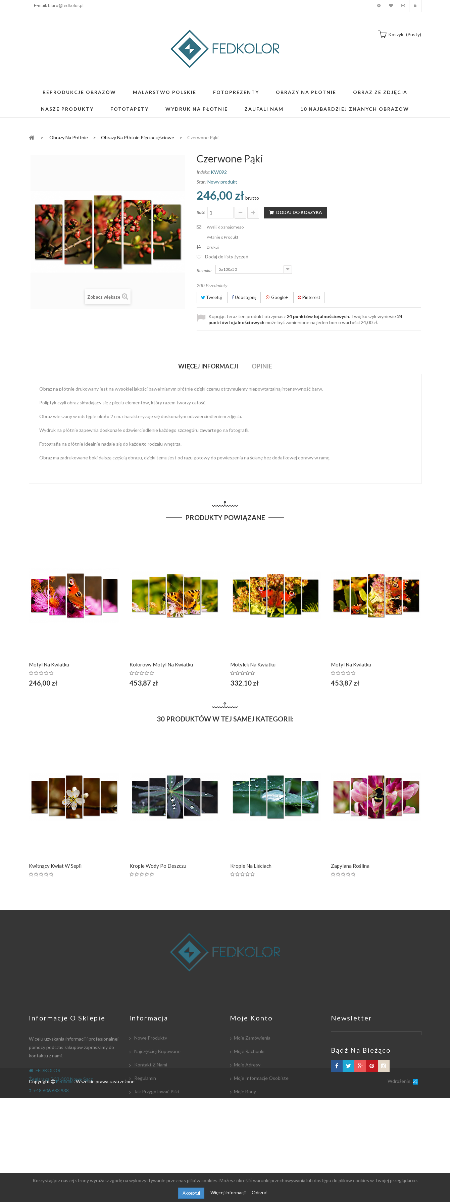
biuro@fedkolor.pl (66, 5)
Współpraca (146, 1105)
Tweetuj (211, 297)
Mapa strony (147, 1158)
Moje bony (245, 1091)
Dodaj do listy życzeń (226, 256)
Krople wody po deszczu (158, 866)
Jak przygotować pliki (156, 1091)
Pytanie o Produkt (222, 237)
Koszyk (403, 6)
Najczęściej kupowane (157, 1051)
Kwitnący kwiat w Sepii (55, 866)
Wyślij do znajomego (225, 227)
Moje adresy (247, 1064)
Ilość (201, 212)
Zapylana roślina (350, 866)
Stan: (201, 182)
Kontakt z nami (150, 1064)
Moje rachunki (249, 1051)
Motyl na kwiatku (49, 664)
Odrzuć (259, 1192)
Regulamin (144, 1078)
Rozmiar (205, 270)
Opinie (262, 366)
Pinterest (309, 297)
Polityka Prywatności (155, 1145)
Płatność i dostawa (154, 1118)
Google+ (277, 297)
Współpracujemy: (152, 1132)
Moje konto (379, 6)
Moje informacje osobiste (261, 1078)
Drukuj (213, 247)
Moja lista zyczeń (391, 6)
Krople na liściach (250, 866)
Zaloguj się (415, 6)
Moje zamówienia (252, 1038)
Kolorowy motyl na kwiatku (161, 664)
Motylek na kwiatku (253, 664)
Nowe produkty (150, 1038)
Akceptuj (191, 1193)
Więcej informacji (228, 1192)
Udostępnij (244, 297)
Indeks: (203, 172)
